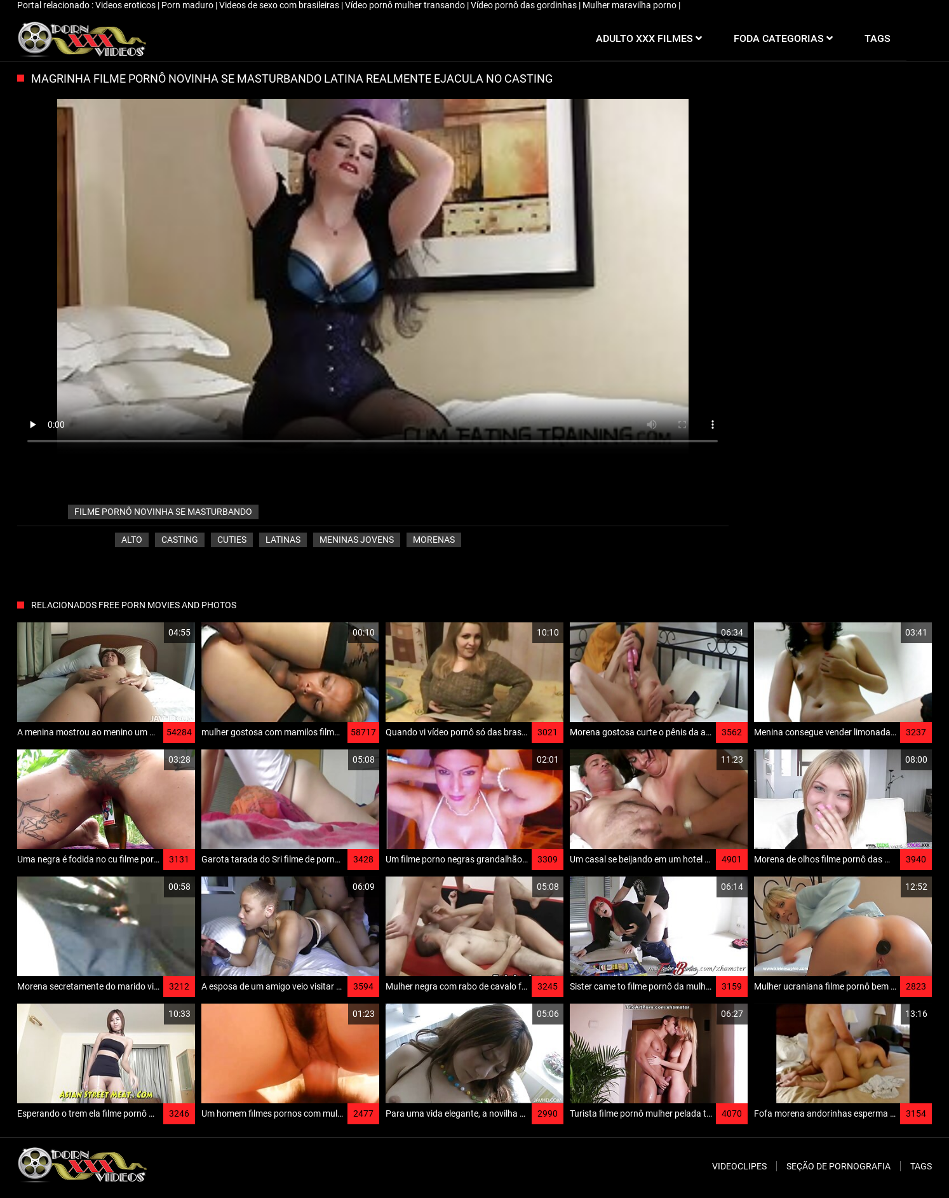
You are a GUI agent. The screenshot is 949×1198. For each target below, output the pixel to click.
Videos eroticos (126, 5)
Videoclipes (739, 1166)
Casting (179, 539)
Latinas (283, 539)
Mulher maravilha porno (630, 5)
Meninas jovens (357, 539)
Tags (921, 1166)
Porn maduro (188, 5)
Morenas (434, 539)
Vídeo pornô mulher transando (406, 5)
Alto (131, 539)
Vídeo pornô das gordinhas (525, 5)
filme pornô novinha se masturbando (163, 512)
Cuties (231, 539)
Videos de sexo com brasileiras (280, 5)
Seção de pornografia (838, 1166)
